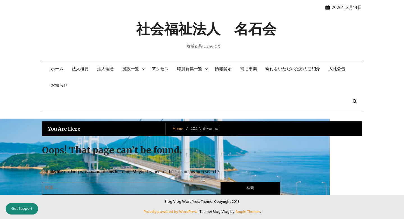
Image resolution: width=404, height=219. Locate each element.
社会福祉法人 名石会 (206, 29)
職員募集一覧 (189, 69)
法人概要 (80, 69)
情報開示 (223, 69)
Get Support (22, 209)
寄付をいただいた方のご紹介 (292, 69)
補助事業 (248, 69)
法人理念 (105, 69)
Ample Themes (247, 212)
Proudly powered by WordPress (171, 212)
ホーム (57, 69)
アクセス (160, 69)
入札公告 (337, 69)
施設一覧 (130, 69)
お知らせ (59, 85)
